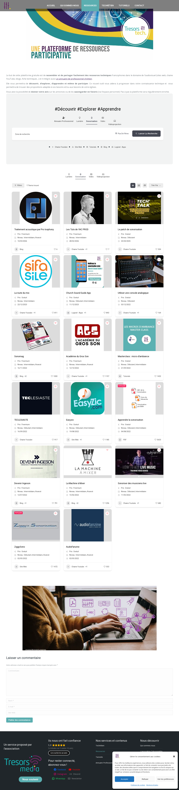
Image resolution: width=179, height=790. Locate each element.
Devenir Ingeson (22, 483)
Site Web (77, 147)
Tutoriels (91, 147)
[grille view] (132, 185)
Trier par (154, 185)
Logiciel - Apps (119, 147)
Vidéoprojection (114, 122)
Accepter (124, 779)
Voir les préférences (165, 779)
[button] (174, 756)
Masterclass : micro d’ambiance (133, 356)
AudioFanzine (72, 546)
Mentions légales (152, 785)
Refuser (145, 779)
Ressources (100, 751)
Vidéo (102, 119)
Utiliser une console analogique (133, 293)
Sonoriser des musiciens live (132, 483)
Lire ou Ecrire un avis (59, 753)
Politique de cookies (138, 785)
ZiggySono (19, 546)
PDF (122, 440)
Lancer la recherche (146, 133)
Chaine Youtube (59, 147)
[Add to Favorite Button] (55, 196)
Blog (104, 147)
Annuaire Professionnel (63, 119)
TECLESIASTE (21, 420)
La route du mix (21, 293)
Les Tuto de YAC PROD (77, 229)
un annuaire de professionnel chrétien (74, 78)
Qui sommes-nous (147, 745)
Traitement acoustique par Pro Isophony (34, 229)
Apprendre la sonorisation (130, 420)
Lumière (79, 119)
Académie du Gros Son (77, 356)
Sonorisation (91, 119)
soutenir (30, 779)
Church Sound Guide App (78, 293)
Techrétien (100, 745)
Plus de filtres (122, 134)
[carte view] (144, 185)
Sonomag (19, 356)
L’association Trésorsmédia (151, 751)
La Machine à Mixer (75, 483)
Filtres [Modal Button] (18, 185)
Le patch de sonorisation (130, 229)
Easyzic (70, 420)
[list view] (138, 185)
